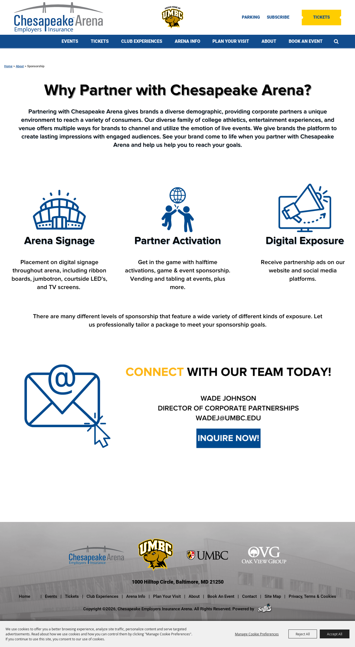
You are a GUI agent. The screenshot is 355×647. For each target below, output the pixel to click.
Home (8, 66)
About (269, 41)
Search (336, 41)
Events (70, 41)
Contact (249, 596)
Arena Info (187, 41)
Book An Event (306, 41)
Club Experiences (141, 41)
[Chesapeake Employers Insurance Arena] (58, 17)
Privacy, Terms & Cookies (312, 596)
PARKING (251, 17)
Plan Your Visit (230, 41)
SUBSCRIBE (278, 17)
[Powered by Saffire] (264, 608)
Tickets (321, 17)
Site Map (273, 596)
